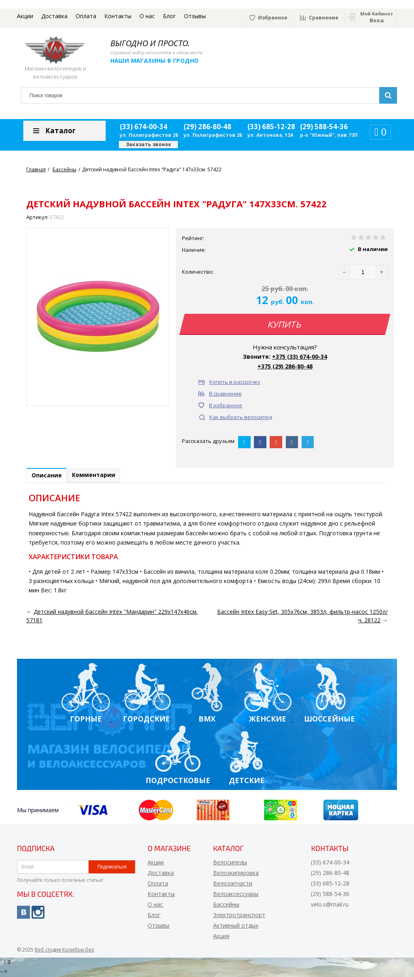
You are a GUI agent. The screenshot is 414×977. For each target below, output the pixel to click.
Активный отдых (235, 927)
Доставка (54, 16)
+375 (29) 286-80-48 (285, 366)
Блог (169, 16)
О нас (147, 16)
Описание (49, 477)
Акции (25, 16)
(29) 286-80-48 (207, 126)
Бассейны (226, 906)
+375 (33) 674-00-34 (299, 356)
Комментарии (101, 476)
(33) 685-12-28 (271, 126)
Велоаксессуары (235, 895)
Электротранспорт (239, 916)
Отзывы (195, 16)
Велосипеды (230, 864)
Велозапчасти (232, 885)
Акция (221, 937)
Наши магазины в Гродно (160, 60)
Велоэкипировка (236, 874)
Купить (285, 324)
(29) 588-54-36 (324, 126)
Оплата (86, 16)
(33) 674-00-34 (143, 126)
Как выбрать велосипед (240, 417)
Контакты (117, 16)
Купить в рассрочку (234, 381)
